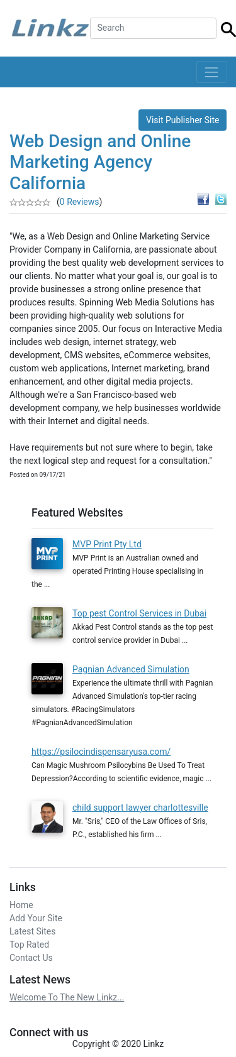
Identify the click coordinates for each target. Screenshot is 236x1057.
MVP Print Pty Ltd (107, 544)
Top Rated (29, 944)
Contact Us (31, 958)
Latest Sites (32, 931)
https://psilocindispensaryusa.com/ (101, 752)
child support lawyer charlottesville (140, 807)
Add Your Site (35, 918)
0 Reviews (79, 202)
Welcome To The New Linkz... (66, 997)
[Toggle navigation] (211, 72)
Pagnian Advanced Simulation (130, 669)
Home (21, 905)
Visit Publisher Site (183, 120)
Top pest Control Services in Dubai (139, 613)
